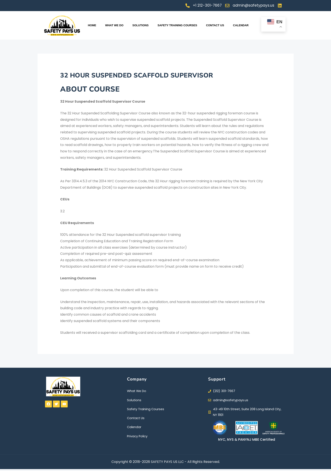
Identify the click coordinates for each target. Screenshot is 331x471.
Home (92, 25)
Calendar (241, 25)
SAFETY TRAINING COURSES (177, 25)
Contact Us (215, 25)
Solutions (140, 25)
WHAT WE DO (114, 25)
